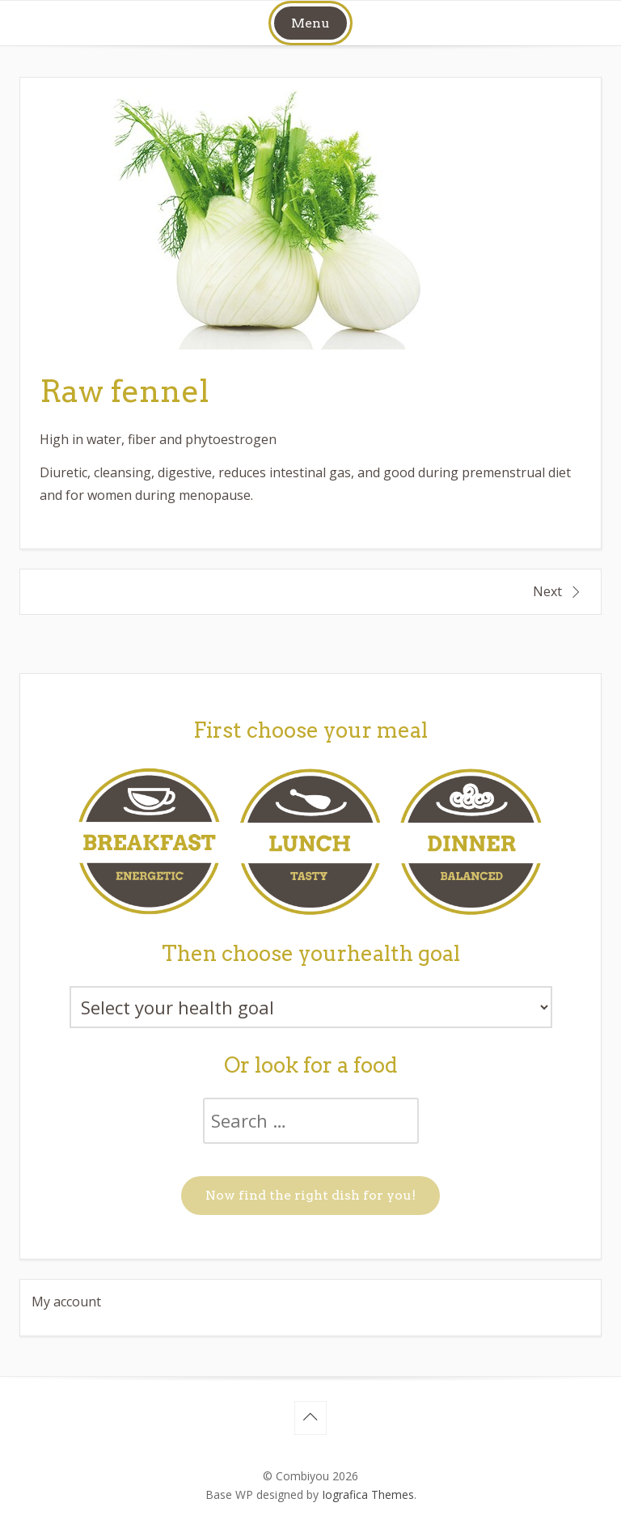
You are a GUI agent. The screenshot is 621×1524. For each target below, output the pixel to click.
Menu (310, 23)
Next (547, 591)
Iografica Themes (368, 1494)
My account (66, 1301)
